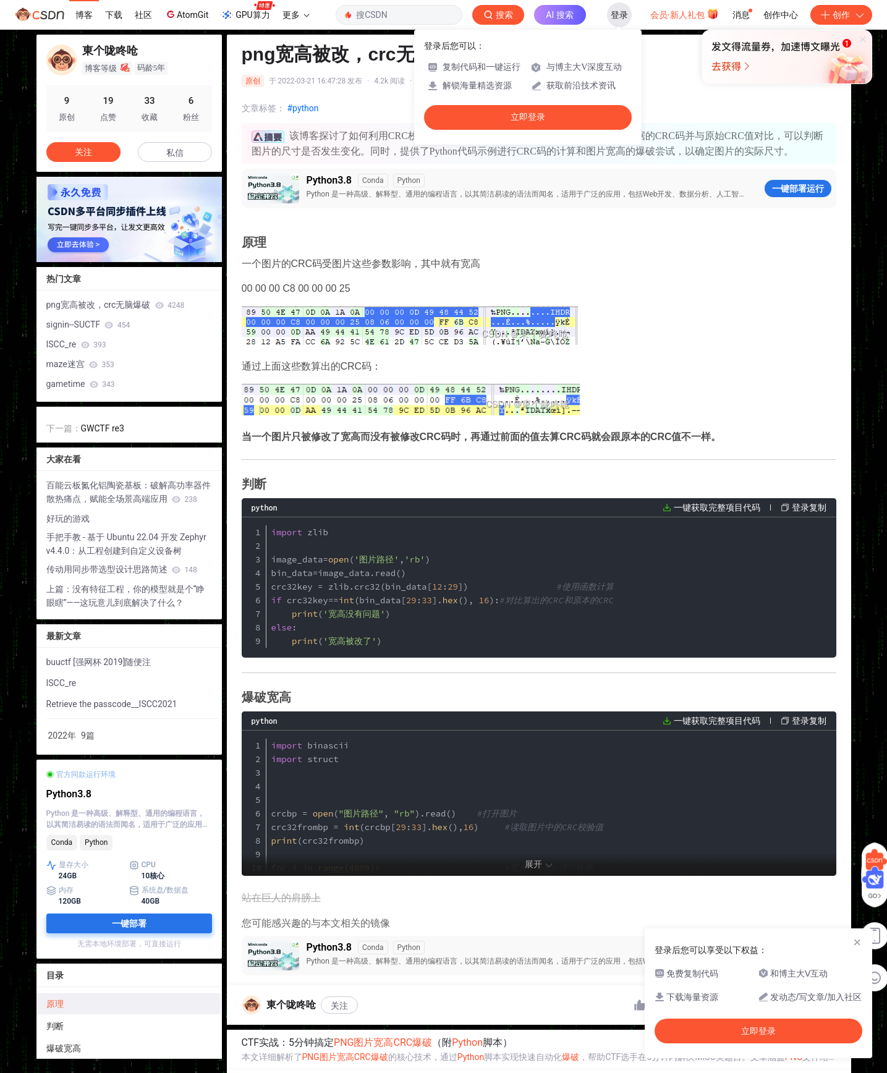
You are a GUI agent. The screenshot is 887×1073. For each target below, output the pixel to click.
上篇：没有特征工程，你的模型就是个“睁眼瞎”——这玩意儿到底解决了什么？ (125, 596)
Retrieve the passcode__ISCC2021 (111, 704)
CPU (142, 865)
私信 (175, 153)
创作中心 (780, 15)
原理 (55, 1004)
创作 (841, 15)
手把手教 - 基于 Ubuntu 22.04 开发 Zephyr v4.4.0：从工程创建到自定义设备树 (126, 544)
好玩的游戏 (68, 519)
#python (303, 108)
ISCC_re (76, 344)
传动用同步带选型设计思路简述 (121, 569)
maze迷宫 (80, 364)
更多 (296, 15)
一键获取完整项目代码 (717, 507)
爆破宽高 (63, 1048)
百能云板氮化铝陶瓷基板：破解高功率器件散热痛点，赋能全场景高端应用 (128, 492)
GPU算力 (247, 11)
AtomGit (186, 14)
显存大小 (67, 865)
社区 (143, 15)
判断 (55, 1026)
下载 (113, 15)
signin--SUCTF (88, 324)
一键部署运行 (798, 188)
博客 (84, 15)
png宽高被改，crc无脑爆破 (115, 305)
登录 (619, 15)
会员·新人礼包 (684, 13)
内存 (60, 891)
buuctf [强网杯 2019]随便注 (98, 662)
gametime (80, 384)
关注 (339, 1006)
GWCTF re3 (102, 428)
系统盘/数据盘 (159, 891)
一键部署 (129, 923)
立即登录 (528, 117)
